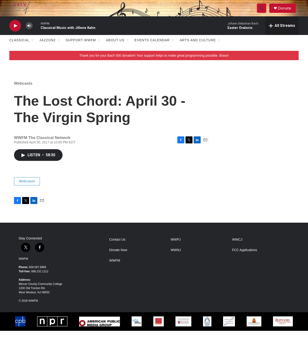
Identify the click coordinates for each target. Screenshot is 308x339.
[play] (15, 34)
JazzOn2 (47, 48)
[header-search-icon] (263, 12)
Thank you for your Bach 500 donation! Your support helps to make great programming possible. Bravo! (154, 64)
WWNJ (176, 258)
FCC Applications (244, 258)
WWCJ (237, 247)
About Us (115, 48)
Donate (287, 12)
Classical (19, 48)
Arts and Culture (198, 48)
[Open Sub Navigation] (33, 48)
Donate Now (118, 258)
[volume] (29, 34)
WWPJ (176, 247)
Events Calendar (152, 48)
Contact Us (117, 247)
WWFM (23, 267)
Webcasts (23, 91)
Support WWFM (81, 48)
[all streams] (282, 33)
